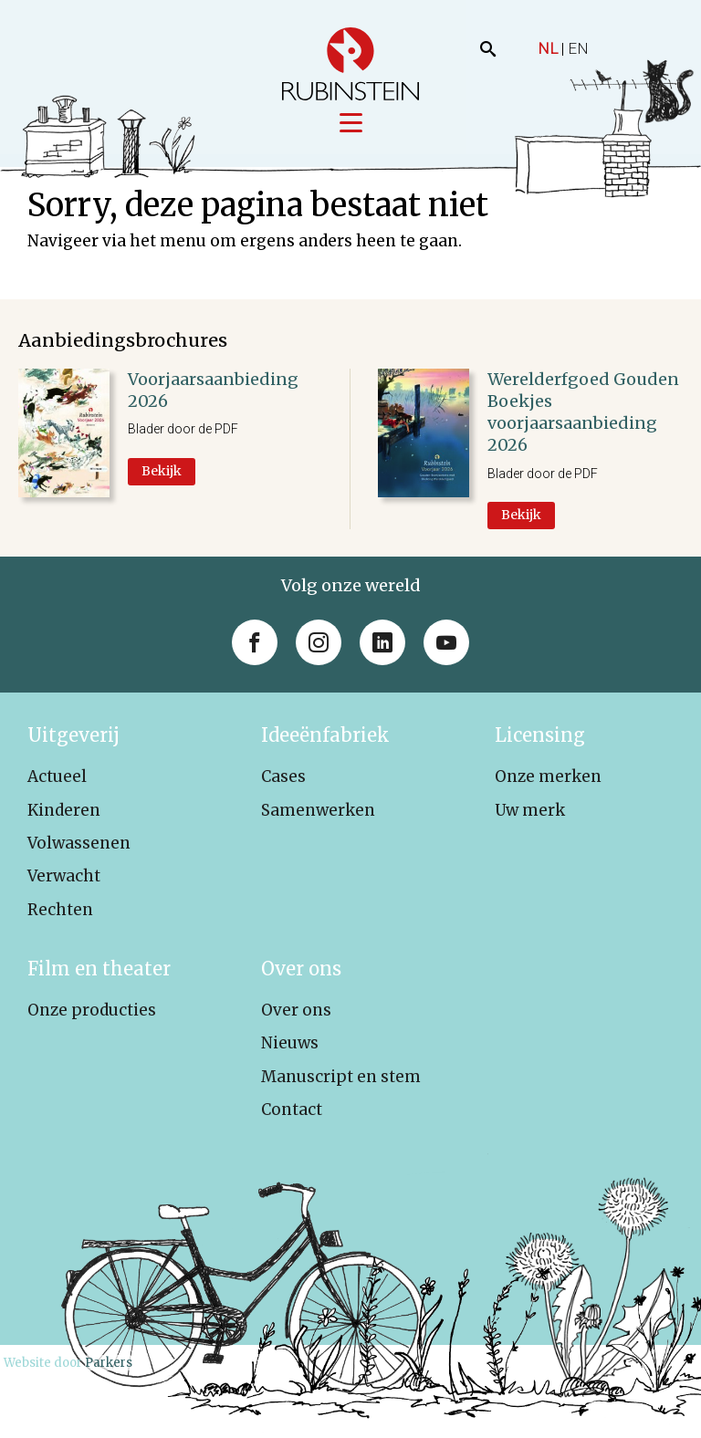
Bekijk (161, 472)
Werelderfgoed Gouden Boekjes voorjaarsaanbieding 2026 (583, 413)
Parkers (108, 1364)
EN (578, 48)
